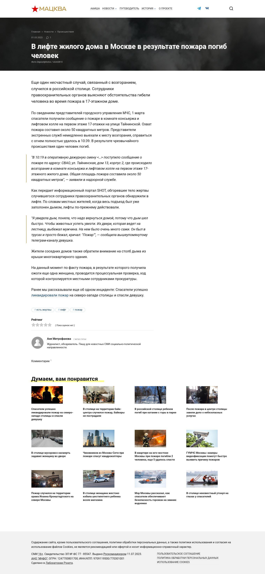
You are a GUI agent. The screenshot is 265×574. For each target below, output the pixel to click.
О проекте (165, 8)
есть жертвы (43, 309)
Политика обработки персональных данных (187, 558)
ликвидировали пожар (50, 295)
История (147, 8)
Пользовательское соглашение (178, 553)
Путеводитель (129, 8)
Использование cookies (173, 562)
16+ (40, 554)
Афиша (95, 8)
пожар (78, 309)
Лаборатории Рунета (59, 563)
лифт (63, 309)
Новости (108, 8)
